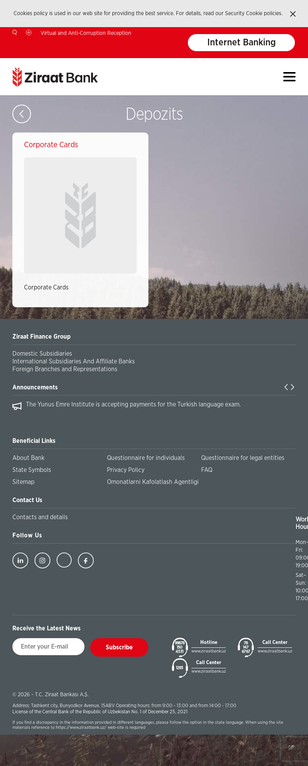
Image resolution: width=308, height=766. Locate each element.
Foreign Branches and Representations (64, 369)
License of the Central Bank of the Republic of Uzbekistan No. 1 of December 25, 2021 (100, 711)
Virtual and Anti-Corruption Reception (86, 33)
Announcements (35, 387)
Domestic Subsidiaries (42, 354)
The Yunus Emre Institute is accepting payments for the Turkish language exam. (133, 404)
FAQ (206, 470)
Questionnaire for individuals (146, 458)
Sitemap (23, 482)
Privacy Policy (126, 470)
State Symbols (31, 470)
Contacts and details (40, 517)
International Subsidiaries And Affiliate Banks (73, 361)
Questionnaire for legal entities (242, 458)
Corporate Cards (46, 287)
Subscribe (119, 647)
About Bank (28, 458)
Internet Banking (241, 42)
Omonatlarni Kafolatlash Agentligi (153, 482)
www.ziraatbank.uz (208, 651)
